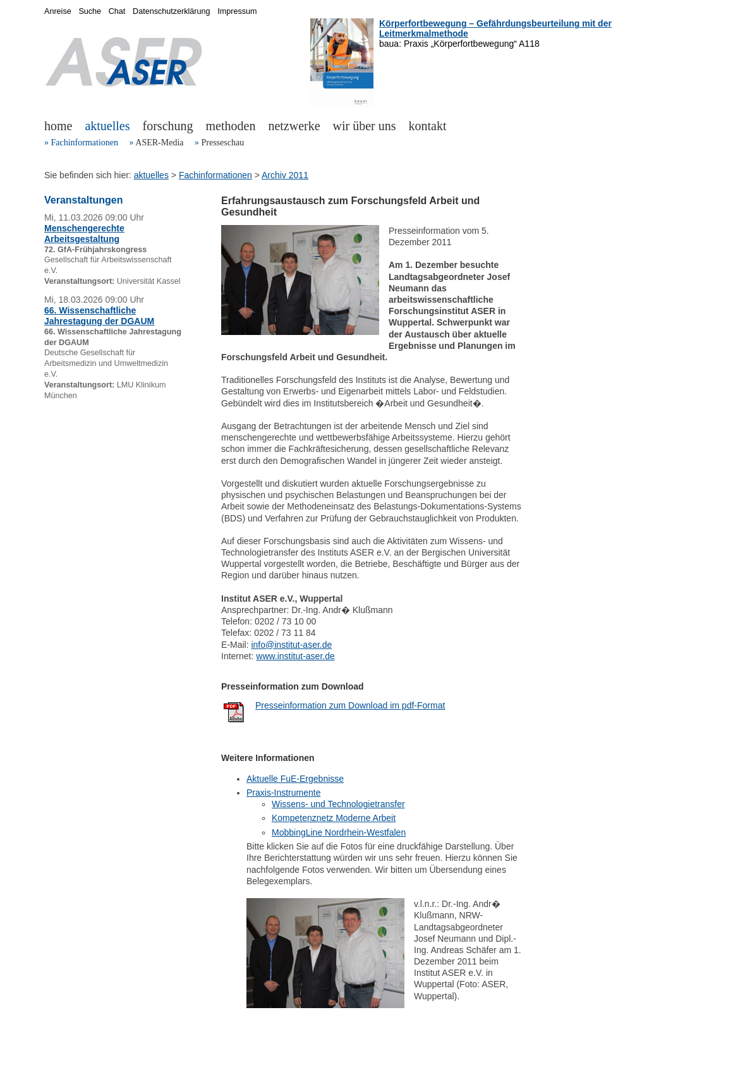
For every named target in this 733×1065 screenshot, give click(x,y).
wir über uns (364, 126)
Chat (117, 11)
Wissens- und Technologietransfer (338, 804)
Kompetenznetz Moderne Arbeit (334, 818)
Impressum (237, 11)
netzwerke (294, 126)
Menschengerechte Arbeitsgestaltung (84, 233)
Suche (89, 11)
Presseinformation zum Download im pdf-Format (350, 705)
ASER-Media (159, 142)
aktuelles (107, 126)
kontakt (428, 126)
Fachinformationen (85, 142)
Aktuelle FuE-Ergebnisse (295, 779)
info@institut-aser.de (291, 645)
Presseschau (222, 142)
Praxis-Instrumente (283, 793)
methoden (231, 126)
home (58, 126)
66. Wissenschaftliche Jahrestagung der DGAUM (99, 315)
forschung (168, 126)
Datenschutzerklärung (171, 11)
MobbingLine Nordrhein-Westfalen (339, 832)
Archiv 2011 (285, 175)
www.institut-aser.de (295, 656)
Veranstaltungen (83, 200)
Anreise (57, 11)
